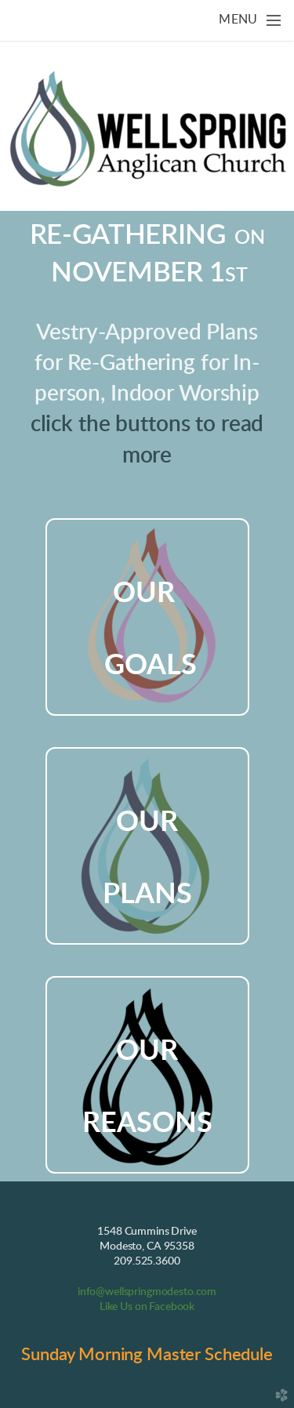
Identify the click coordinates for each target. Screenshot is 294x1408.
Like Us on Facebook (147, 1306)
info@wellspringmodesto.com (147, 1291)
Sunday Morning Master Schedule (147, 1354)
